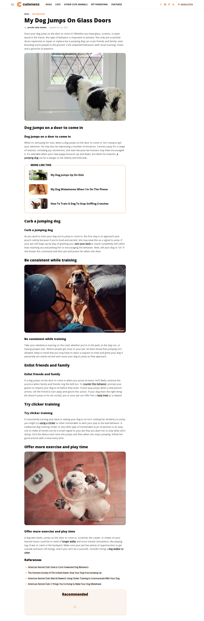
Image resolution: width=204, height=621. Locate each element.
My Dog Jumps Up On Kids (67, 175)
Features (116, 4)
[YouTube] (165, 4)
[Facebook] (161, 4)
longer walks (69, 541)
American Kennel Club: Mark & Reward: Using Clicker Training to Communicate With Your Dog (74, 578)
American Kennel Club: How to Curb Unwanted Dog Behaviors (58, 567)
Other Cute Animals (75, 4)
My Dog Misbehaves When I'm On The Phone (79, 189)
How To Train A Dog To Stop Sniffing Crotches (80, 203)
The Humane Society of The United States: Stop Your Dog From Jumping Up (65, 572)
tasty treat (102, 395)
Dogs (49, 4)
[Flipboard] (169, 4)
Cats (57, 4)
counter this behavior (94, 384)
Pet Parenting (99, 4)
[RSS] (173, 4)
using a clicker (47, 423)
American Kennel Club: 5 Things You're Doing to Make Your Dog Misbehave (64, 584)
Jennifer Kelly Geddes (36, 27)
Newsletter (185, 4)
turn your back (83, 243)
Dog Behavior (38, 14)
